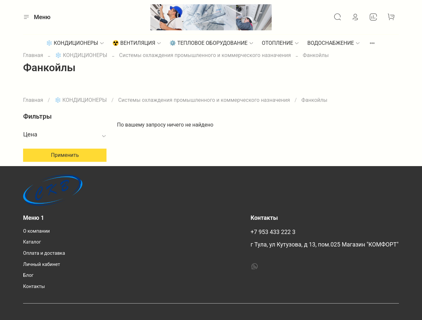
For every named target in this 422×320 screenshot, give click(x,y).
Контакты (34, 286)
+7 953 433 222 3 (273, 232)
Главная (33, 55)
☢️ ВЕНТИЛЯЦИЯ (137, 43)
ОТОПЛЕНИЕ (280, 43)
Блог (28, 275)
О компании (36, 231)
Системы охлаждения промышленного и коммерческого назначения (205, 55)
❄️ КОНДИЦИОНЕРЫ (75, 43)
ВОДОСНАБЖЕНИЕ (333, 43)
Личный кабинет (41, 264)
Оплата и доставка (44, 253)
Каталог (32, 242)
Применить (65, 155)
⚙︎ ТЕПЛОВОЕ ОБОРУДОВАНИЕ (211, 43)
